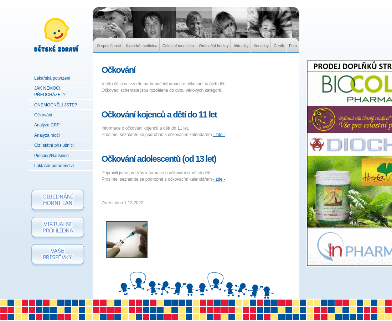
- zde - (219, 134)
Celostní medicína (178, 46)
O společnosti (109, 46)
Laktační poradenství (54, 165)
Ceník (279, 46)
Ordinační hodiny (213, 46)
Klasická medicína (142, 46)
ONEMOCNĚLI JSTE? (55, 104)
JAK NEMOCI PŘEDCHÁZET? (50, 91)
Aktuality (240, 46)
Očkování (43, 114)
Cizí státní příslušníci (54, 145)
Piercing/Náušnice (51, 155)
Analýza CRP (47, 124)
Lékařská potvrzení (52, 78)
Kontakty (261, 46)
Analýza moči (47, 135)
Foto (293, 46)
